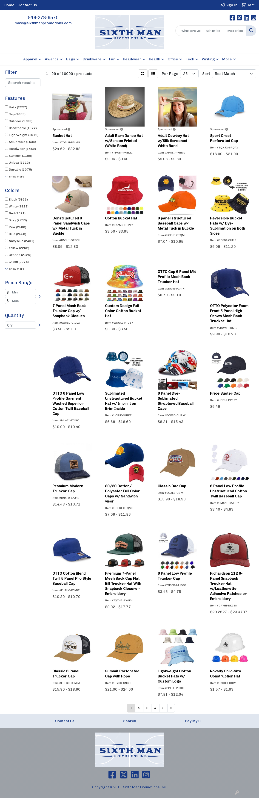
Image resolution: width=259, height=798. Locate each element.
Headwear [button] (132, 59)
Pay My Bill (194, 721)
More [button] (227, 59)
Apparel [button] (30, 59)
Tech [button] (190, 59)
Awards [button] (52, 59)
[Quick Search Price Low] (214, 30)
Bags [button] (70, 59)
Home (9, 5)
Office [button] (173, 59)
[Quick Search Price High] (236, 30)
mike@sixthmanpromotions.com (43, 23)
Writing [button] (208, 59)
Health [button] (154, 59)
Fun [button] (112, 59)
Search (129, 721)
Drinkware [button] (92, 59)
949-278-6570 (43, 17)
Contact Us (27, 5)
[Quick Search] (189, 30)
